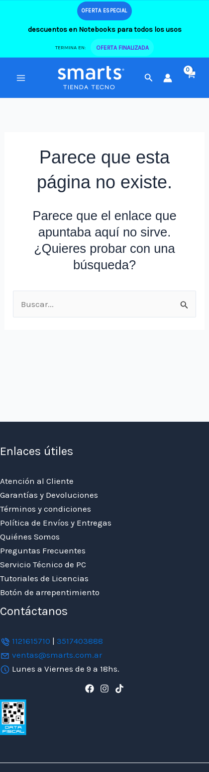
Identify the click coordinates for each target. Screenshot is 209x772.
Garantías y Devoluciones (49, 495)
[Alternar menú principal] (21, 78)
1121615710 (31, 641)
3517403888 (80, 641)
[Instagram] (104, 688)
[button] (148, 78)
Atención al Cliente (37, 481)
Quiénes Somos (30, 536)
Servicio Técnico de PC (43, 564)
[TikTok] (119, 688)
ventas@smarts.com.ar (57, 655)
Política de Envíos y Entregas (55, 523)
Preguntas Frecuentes (43, 550)
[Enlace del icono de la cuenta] (167, 78)
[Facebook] (89, 688)
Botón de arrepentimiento (50, 592)
